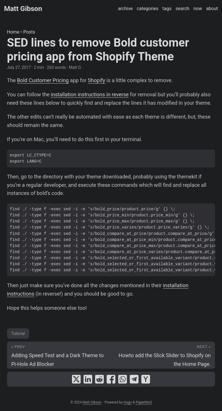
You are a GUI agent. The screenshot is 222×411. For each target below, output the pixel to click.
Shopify (96, 80)
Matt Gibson (23, 9)
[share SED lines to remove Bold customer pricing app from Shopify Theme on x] (76, 379)
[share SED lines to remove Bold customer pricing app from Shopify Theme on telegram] (134, 379)
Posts (29, 32)
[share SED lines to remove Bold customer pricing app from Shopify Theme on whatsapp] (122, 379)
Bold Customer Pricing (43, 80)
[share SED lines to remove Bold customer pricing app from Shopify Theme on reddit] (99, 379)
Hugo (127, 402)
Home (13, 32)
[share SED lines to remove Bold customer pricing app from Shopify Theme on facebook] (111, 379)
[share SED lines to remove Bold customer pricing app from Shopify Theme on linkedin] (88, 379)
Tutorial (18, 333)
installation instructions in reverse (90, 94)
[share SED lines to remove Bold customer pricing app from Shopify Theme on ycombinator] (145, 379)
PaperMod (143, 402)
